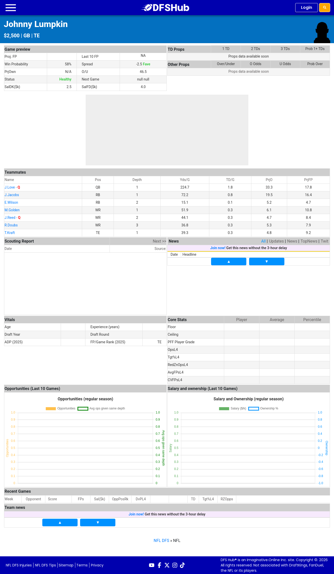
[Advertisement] (167, 130)
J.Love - (12, 187)
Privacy (97, 565)
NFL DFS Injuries (19, 565)
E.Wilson (11, 202)
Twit (324, 241)
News (292, 241)
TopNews (308, 241)
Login (306, 7)
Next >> (159, 241)
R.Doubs (11, 225)
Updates (276, 241)
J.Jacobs (12, 195)
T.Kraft (10, 233)
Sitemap (66, 565)
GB (26, 36)
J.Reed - (12, 218)
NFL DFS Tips (45, 565)
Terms (82, 565)
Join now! (217, 248)
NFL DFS (161, 540)
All (263, 241)
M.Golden (12, 210)
